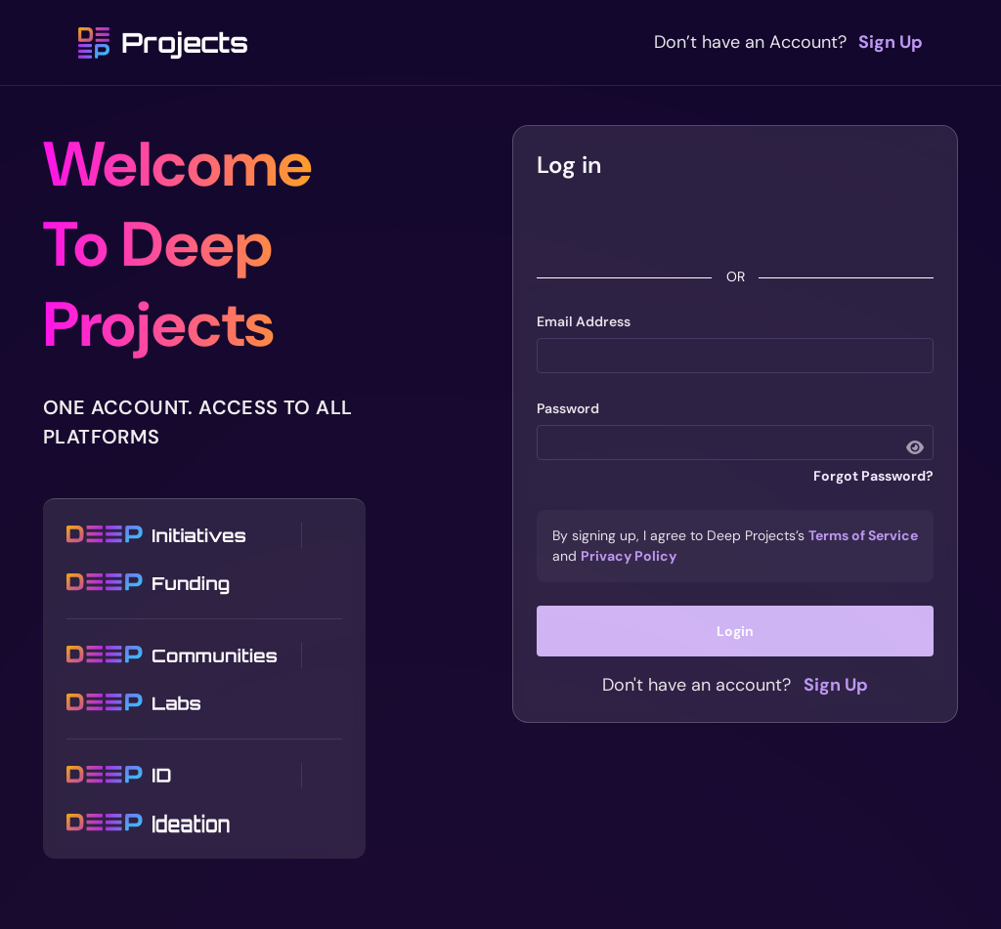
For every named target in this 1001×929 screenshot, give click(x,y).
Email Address (584, 321)
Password (568, 408)
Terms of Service (863, 535)
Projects (163, 43)
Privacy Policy (628, 556)
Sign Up (890, 42)
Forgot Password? (873, 476)
